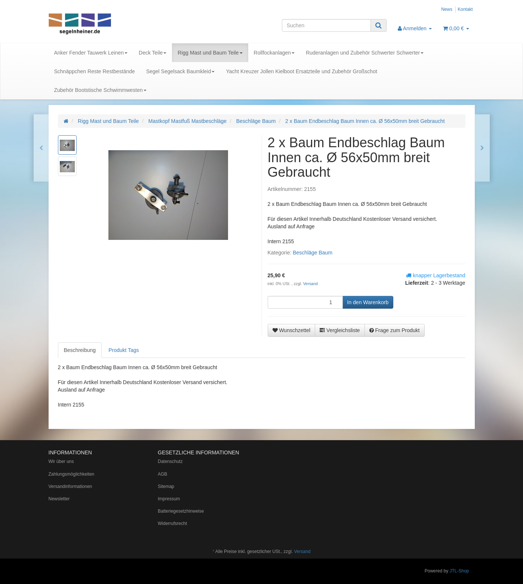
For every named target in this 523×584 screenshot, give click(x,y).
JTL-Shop (459, 571)
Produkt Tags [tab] (123, 350)
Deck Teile (152, 53)
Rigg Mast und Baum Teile (210, 53)
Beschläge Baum (312, 253)
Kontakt (465, 9)
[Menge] (305, 302)
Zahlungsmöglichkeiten (72, 474)
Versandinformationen (70, 486)
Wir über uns (61, 461)
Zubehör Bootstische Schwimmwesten (100, 90)
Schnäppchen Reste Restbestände (94, 71)
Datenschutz (170, 461)
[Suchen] (326, 25)
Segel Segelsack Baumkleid (180, 71)
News (446, 9)
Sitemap (166, 486)
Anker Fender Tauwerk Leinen (91, 53)
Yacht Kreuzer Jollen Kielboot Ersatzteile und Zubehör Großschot (301, 71)
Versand (310, 283)
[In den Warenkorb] (368, 302)
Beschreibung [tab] (80, 350)
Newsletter (59, 498)
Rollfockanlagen (274, 53)
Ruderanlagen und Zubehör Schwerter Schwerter (365, 53)
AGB (162, 474)
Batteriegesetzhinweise (181, 511)
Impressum (169, 498)
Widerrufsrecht (172, 523)
